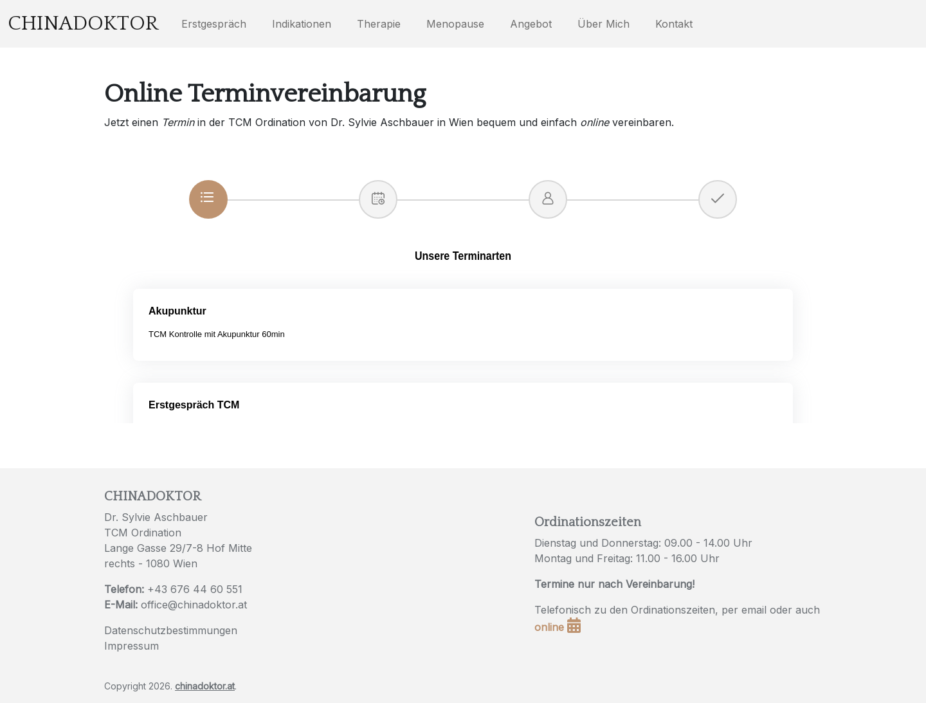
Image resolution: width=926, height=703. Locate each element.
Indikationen (301, 23)
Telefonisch (562, 609)
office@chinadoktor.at (194, 604)
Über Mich (603, 23)
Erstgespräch (213, 23)
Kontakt (674, 23)
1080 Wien (171, 563)
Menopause (455, 23)
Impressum (131, 645)
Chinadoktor (83, 23)
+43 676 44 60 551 (194, 589)
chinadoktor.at (205, 685)
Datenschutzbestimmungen (170, 630)
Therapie (379, 23)
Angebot (531, 23)
